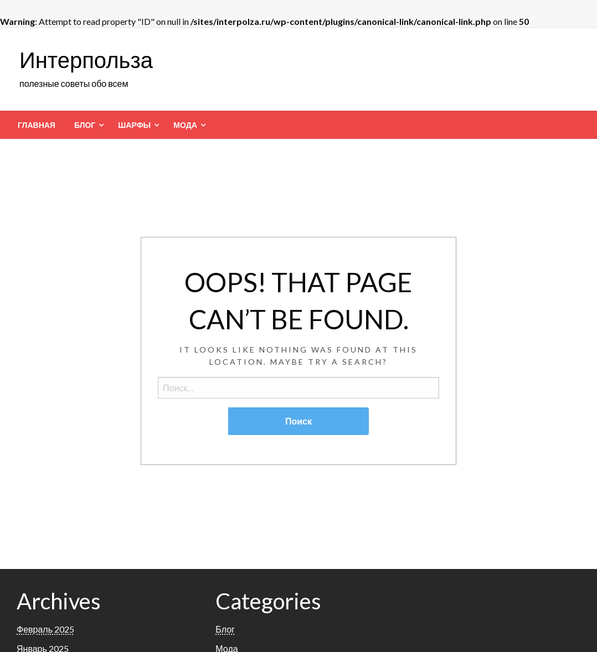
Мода (185, 125)
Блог (84, 125)
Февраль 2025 (45, 629)
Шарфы (134, 125)
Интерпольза (86, 59)
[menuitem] (36, 125)
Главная (36, 125)
